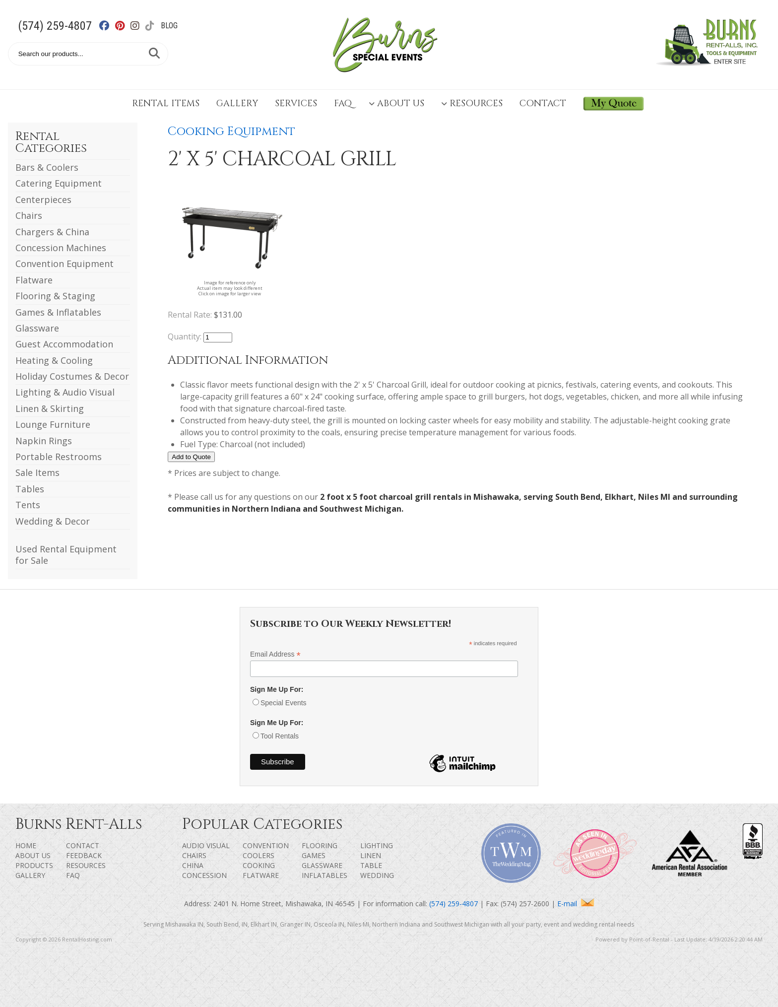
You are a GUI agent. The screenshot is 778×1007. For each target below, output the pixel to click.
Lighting (376, 845)
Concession (204, 875)
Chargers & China (52, 232)
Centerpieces (43, 199)
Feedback (84, 855)
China (192, 865)
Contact (542, 103)
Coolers (258, 855)
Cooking (259, 865)
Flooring (319, 845)
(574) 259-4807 (55, 26)
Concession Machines (60, 248)
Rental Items (165, 103)
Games (313, 855)
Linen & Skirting (49, 408)
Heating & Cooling (54, 360)
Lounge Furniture (52, 424)
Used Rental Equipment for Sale (66, 554)
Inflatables (324, 875)
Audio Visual (206, 845)
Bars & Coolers (46, 167)
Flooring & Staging (55, 296)
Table (371, 865)
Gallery (237, 103)
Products (34, 865)
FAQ (343, 103)
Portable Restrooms (58, 457)
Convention (266, 845)
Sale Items (37, 472)
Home (25, 845)
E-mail (575, 903)
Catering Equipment (58, 183)
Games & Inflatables (58, 312)
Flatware (34, 280)
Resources (472, 103)
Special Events (283, 703)
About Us (396, 103)
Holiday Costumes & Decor (72, 376)
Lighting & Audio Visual (65, 392)
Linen (370, 855)
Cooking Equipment (231, 131)
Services (296, 103)
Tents (27, 505)
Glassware (37, 328)
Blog (169, 25)
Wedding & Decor (52, 521)
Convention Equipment (64, 263)
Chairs (28, 215)
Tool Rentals (279, 736)
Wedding (377, 875)
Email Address (275, 654)
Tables (29, 489)
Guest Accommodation (64, 344)
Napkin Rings (43, 441)
